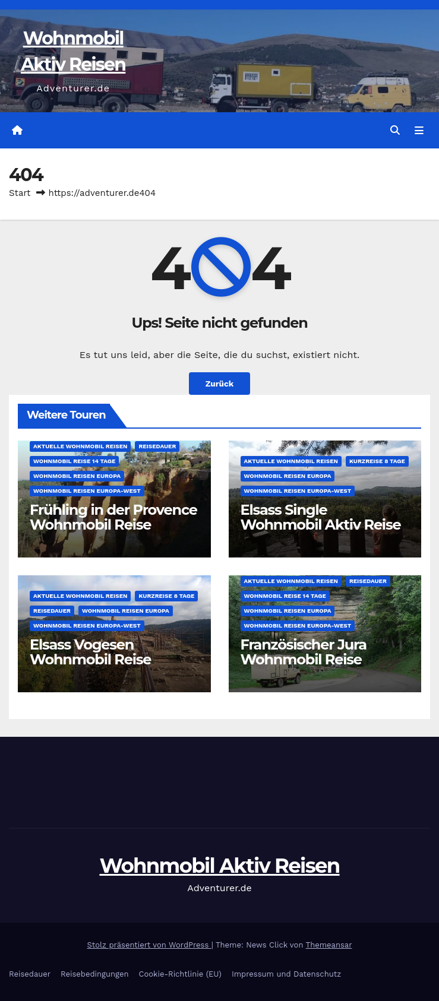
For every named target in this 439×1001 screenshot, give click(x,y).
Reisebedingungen (95, 974)
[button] (395, 130)
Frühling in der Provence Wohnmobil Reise (113, 517)
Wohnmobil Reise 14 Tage (74, 461)
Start (19, 193)
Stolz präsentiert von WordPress (149, 944)
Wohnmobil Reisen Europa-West (87, 490)
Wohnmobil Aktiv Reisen (219, 865)
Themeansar (329, 944)
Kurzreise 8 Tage (377, 461)
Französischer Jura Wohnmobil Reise (304, 652)
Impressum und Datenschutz (286, 974)
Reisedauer (157, 446)
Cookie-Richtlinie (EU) (180, 974)
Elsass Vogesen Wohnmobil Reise (90, 652)
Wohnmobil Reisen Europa (77, 476)
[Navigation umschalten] (419, 131)
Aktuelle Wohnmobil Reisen (80, 446)
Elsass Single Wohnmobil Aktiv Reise (321, 517)
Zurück (219, 383)
